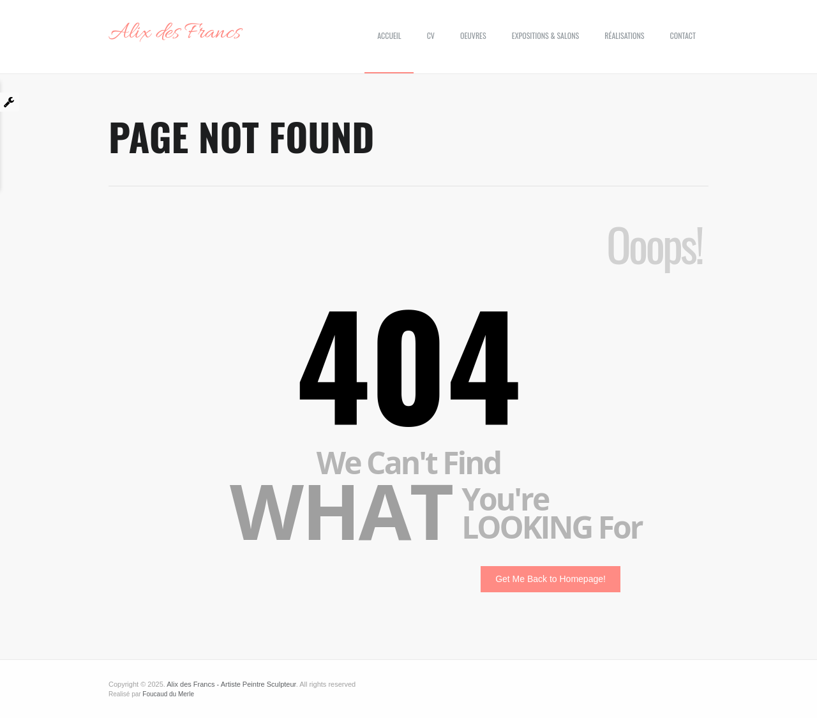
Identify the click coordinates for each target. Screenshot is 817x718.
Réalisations (624, 35)
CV (431, 35)
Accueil (389, 35)
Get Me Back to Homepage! (550, 579)
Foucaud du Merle (168, 694)
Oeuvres (473, 35)
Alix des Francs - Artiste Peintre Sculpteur (231, 684)
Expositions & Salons (545, 35)
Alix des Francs (175, 33)
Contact (683, 35)
